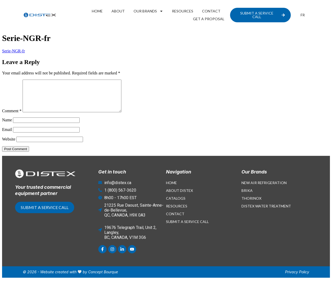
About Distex (179, 196)
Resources (182, 11)
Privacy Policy (297, 278)
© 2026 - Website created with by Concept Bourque (70, 278)
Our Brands (148, 11)
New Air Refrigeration (264, 189)
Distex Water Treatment (266, 212)
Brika (247, 196)
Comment (12, 117)
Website (8, 145)
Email (7, 136)
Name (7, 126)
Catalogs (175, 204)
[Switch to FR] (302, 15)
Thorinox (251, 204)
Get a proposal (208, 19)
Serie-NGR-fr (13, 51)
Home (97, 11)
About (118, 11)
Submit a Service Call (187, 228)
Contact (211, 11)
